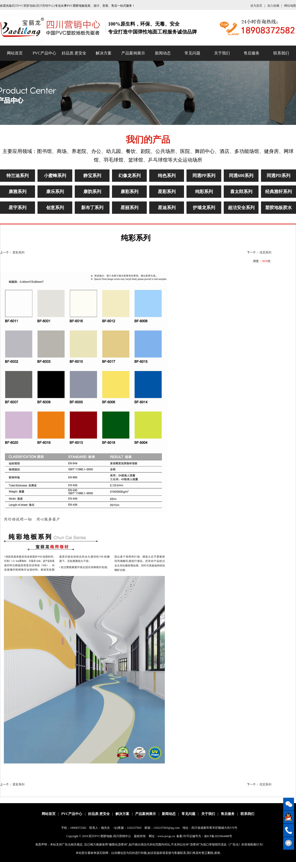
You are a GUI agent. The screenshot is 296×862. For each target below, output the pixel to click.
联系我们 (281, 53)
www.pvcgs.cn (166, 836)
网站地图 (290, 5)
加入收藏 (273, 5)
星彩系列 (18, 252)
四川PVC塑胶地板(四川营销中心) (33, 5)
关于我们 (222, 53)
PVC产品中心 (44, 53)
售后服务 (251, 53)
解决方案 (103, 53)
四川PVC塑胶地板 (100, 836)
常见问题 (192, 53)
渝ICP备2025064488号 (218, 836)
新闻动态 (163, 53)
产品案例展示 (133, 53)
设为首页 (256, 5)
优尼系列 (265, 252)
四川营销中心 (122, 836)
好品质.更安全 (74, 53)
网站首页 (15, 53)
